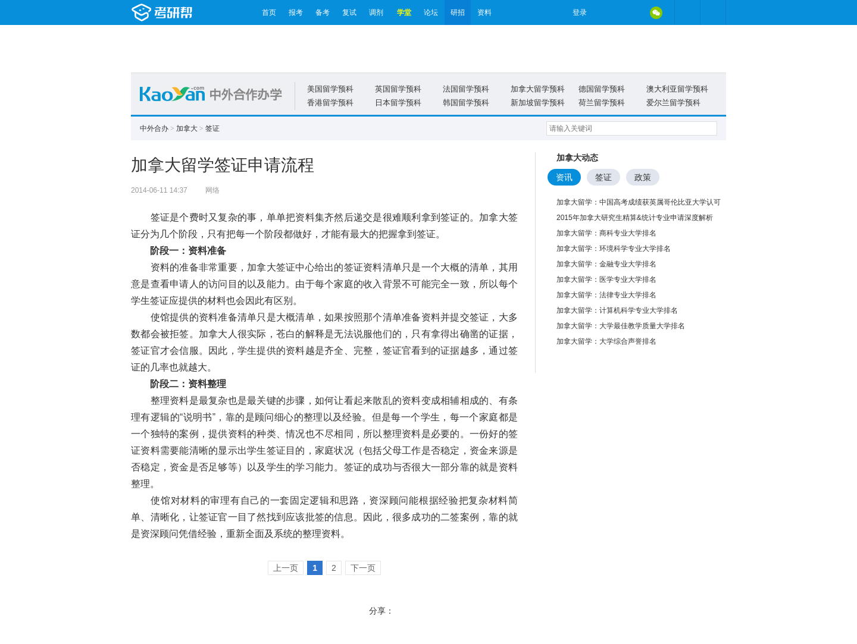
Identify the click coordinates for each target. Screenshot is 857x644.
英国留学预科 (398, 88)
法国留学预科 (466, 88)
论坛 (431, 12)
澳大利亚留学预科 (677, 88)
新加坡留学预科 (538, 102)
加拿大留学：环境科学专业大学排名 (613, 248)
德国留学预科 (601, 88)
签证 (212, 128)
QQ (630, 12)
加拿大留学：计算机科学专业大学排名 (617, 310)
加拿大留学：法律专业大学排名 (606, 295)
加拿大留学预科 (538, 88)
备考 (322, 12)
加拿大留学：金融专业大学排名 (606, 264)
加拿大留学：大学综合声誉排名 (606, 341)
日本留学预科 (398, 102)
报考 (296, 12)
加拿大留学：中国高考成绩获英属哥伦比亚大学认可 (638, 202)
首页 (269, 12)
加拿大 (187, 128)
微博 (605, 12)
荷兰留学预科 (601, 102)
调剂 (376, 12)
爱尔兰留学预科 (673, 102)
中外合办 (154, 128)
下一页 (363, 568)
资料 (484, 12)
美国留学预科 (330, 88)
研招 (458, 12)
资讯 (564, 177)
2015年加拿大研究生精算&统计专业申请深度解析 (634, 217)
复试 (349, 12)
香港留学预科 (330, 102)
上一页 (285, 568)
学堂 (404, 12)
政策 (642, 177)
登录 (580, 12)
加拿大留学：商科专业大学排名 (606, 233)
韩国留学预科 (466, 102)
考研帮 (193, 12)
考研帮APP (713, 12)
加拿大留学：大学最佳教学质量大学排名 (620, 326)
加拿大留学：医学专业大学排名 (606, 279)
